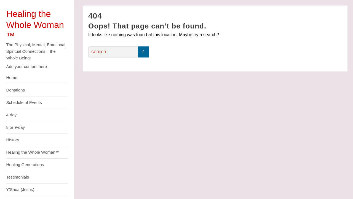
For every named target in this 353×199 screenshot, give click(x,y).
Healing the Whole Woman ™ (35, 25)
